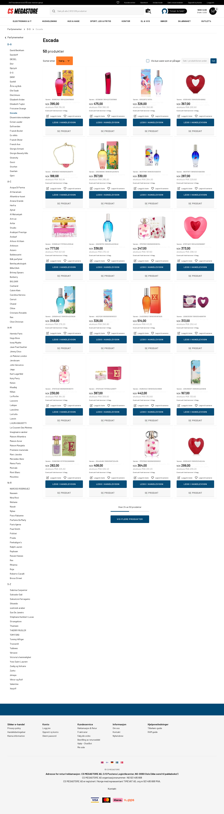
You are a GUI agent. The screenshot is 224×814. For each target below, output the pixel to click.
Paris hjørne (15, 524)
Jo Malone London (18, 356)
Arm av (13, 218)
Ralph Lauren (16, 546)
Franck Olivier (16, 139)
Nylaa (12, 511)
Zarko (12, 670)
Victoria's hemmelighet (20, 657)
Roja (12, 569)
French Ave (15, 144)
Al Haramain (15, 192)
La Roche (14, 396)
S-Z (9, 584)
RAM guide (152, 732)
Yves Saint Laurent (19, 661)
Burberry (14, 277)
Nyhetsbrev (118, 736)
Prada (13, 538)
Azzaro (13, 250)
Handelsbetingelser (16, 732)
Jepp (12, 369)
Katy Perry (15, 378)
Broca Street (16, 578)
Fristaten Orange (18, 108)
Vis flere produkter (130, 519)
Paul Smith (15, 529)
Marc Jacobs (16, 454)
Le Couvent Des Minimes (21, 427)
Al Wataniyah (16, 214)
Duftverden (15, 126)
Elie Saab (14, 90)
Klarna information (16, 736)
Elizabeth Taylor (17, 104)
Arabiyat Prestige (18, 232)
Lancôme (14, 409)
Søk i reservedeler (175, 2)
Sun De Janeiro (17, 612)
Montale (13, 467)
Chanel (13, 303)
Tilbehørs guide (155, 728)
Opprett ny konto (195, 2)
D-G (9, 44)
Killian (12, 391)
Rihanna (13, 564)
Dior (12, 63)
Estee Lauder (16, 122)
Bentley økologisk (18, 263)
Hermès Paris (16, 333)
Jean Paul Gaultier (18, 347)
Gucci (12, 162)
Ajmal (12, 209)
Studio (13, 227)
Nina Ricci (14, 497)
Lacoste (14, 400)
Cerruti (13, 299)
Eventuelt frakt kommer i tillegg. (56, 124)
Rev (11, 560)
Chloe (12, 308)
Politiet (13, 533)
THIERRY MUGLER (18, 630)
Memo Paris (15, 463)
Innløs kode (158, 2)
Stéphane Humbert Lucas (22, 617)
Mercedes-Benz (17, 459)
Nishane (13, 502)
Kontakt (116, 732)
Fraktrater (82, 732)
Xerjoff (13, 688)
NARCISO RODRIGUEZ (20, 488)
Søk (213, 60)
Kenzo (12, 382)
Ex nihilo (13, 135)
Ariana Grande (16, 201)
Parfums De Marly (18, 520)
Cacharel (14, 286)
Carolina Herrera (17, 295)
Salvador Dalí (16, 594)
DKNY (12, 77)
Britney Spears (17, 272)
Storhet (13, 166)
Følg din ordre (83, 736)
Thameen (14, 626)
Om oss (116, 728)
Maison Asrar (16, 441)
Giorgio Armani (17, 148)
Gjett (12, 175)
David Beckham (17, 50)
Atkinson (14, 245)
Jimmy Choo (15, 351)
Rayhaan (14, 551)
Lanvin (13, 418)
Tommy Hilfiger (17, 639)
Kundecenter (129, 2)
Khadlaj (13, 387)
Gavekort (144, 2)
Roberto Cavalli (17, 573)
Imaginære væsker (18, 432)
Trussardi (14, 643)
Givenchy (14, 157)
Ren (11, 317)
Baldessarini (15, 254)
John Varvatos (17, 365)
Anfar (12, 223)
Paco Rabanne (16, 515)
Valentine (14, 684)
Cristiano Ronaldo (18, 312)
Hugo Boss (15, 338)
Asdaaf (13, 236)
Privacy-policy (14, 728)
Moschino (14, 476)
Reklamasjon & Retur (87, 728)
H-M (9, 327)
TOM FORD (14, 634)
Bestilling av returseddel (88, 740)
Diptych (13, 68)
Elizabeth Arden (17, 99)
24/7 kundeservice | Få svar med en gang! (26, 2)
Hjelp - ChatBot (84, 743)
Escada (13, 113)
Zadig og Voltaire (18, 666)
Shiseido (14, 603)
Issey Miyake (15, 342)
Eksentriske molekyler (20, 117)
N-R (9, 482)
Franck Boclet (16, 130)
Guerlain (13, 171)
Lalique (13, 405)
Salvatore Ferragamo (20, 599)
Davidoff (14, 54)
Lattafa (13, 414)
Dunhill (13, 81)
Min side (81, 747)
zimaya (13, 675)
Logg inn (210, 2)
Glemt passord (49, 736)
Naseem (13, 493)
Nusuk (13, 506)
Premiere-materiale (19, 450)
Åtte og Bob (15, 86)
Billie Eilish (14, 268)
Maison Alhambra (18, 436)
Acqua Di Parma (17, 187)
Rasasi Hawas (16, 555)
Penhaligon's (16, 542)
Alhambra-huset (17, 196)
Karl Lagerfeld (16, 374)
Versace (13, 652)
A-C (9, 181)
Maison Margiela (17, 445)
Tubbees (14, 648)
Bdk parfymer (16, 259)
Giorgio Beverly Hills (19, 153)
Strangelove (15, 621)
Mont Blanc (15, 472)
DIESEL (13, 59)
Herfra (13, 205)
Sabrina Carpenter (18, 590)
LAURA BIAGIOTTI (18, 423)
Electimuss (15, 95)
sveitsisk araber (17, 608)
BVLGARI (14, 281)
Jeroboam (15, 360)
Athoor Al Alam (17, 241)
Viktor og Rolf (16, 679)
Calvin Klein (15, 290)
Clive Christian (16, 321)
